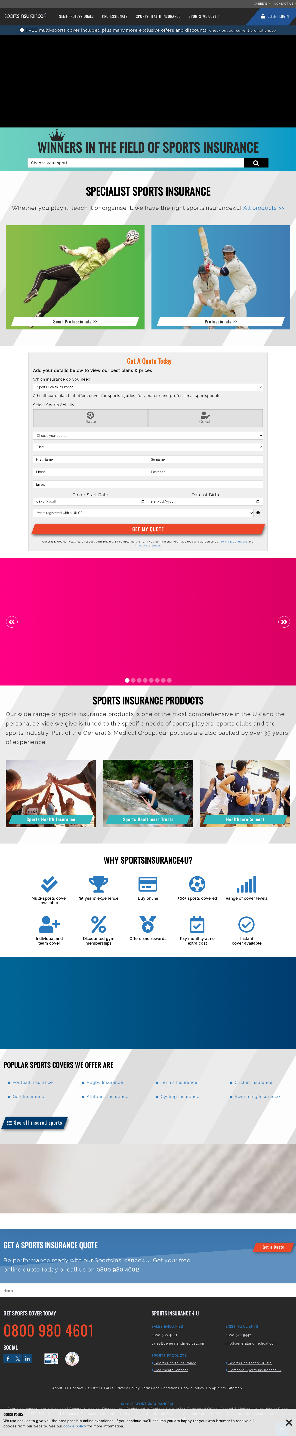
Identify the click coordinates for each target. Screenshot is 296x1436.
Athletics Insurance (108, 1096)
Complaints (216, 1388)
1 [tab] (127, 680)
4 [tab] (145, 680)
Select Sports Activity (53, 405)
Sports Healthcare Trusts (249, 1363)
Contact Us (79, 1388)
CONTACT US (285, 3)
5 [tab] (151, 680)
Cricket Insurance (254, 1082)
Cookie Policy (192, 1388)
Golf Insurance (28, 1096)
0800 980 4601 (117, 1269)
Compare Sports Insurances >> (253, 1370)
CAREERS (262, 3)
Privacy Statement (147, 545)
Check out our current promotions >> (243, 30)
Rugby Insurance (105, 1082)
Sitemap (235, 1388)
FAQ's (109, 1388)
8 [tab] (169, 680)
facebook (8, 1358)
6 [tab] (157, 680)
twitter (17, 1358)
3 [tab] (139, 680)
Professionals (115, 16)
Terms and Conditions (160, 1388)
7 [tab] (163, 680)
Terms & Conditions (234, 541)
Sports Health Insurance (158, 16)
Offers (96, 1388)
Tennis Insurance (179, 1082)
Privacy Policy (127, 1388)
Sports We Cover (204, 16)
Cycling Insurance (180, 1096)
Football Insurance (33, 1082)
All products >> (263, 207)
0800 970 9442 (238, 1335)
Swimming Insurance (257, 1096)
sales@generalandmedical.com (178, 1343)
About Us (60, 1388)
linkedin (27, 1358)
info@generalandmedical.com (251, 1343)
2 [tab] (133, 680)
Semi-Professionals (76, 16)
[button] (75, 320)
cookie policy (74, 1426)
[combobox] (148, 162)
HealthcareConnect (170, 1370)
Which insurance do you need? (62, 379)
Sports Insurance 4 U (27, 16)
